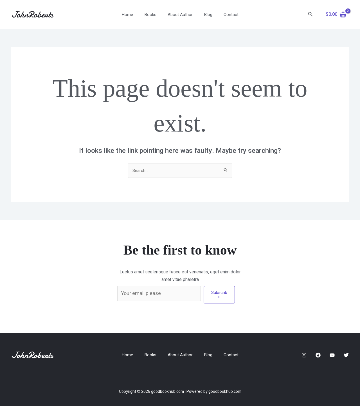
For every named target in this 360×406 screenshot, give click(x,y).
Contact (225, 15)
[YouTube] (332, 355)
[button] (310, 15)
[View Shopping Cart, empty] (336, 14)
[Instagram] (304, 355)
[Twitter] (346, 355)
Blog (205, 15)
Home (133, 15)
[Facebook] (318, 355)
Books (153, 15)
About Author (180, 15)
